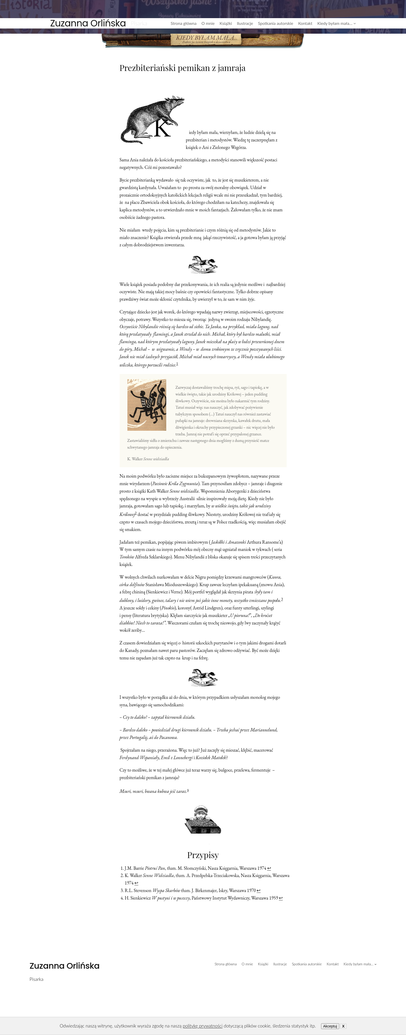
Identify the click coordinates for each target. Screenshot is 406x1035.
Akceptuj (330, 1026)
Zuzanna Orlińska (88, 23)
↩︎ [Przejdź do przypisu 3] (258, 890)
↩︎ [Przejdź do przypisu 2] (136, 883)
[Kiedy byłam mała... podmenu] (354, 23)
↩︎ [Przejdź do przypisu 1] (269, 868)
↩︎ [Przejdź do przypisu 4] (281, 898)
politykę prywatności (203, 1026)
